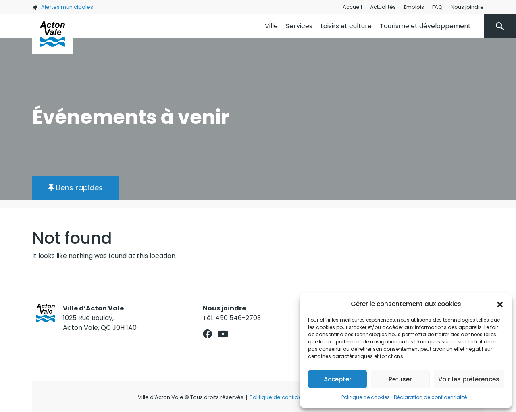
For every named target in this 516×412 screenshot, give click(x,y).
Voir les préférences (468, 379)
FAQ (437, 7)
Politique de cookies (365, 397)
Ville (271, 26)
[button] (500, 304)
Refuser (400, 379)
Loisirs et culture (346, 26)
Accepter (338, 379)
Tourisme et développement (425, 26)
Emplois (414, 7)
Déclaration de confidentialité (430, 397)
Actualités (383, 7)
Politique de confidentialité (284, 397)
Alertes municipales (62, 7)
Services (299, 26)
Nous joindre (467, 7)
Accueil (352, 7)
